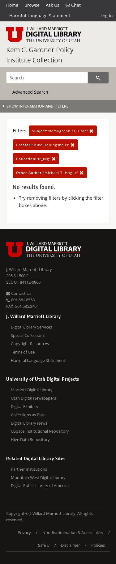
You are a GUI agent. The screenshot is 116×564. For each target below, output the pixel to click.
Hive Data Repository (30, 439)
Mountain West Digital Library (38, 477)
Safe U (43, 545)
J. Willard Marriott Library (29, 269)
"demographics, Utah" (62, 131)
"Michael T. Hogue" (50, 172)
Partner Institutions (29, 469)
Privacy (24, 532)
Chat (73, 5)
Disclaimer (70, 545)
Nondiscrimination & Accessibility (72, 532)
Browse (32, 5)
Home (12, 5)
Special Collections (28, 335)
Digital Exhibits (24, 406)
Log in (107, 16)
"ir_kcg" (36, 158)
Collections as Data (28, 415)
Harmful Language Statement (39, 16)
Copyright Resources (30, 343)
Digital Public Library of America (40, 485)
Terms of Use (23, 352)
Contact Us (18, 293)
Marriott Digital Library (32, 389)
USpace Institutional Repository (40, 431)
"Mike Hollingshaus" (45, 144)
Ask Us (52, 5)
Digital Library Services (31, 327)
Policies (98, 545)
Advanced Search (30, 92)
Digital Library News (29, 423)
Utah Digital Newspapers (33, 398)
